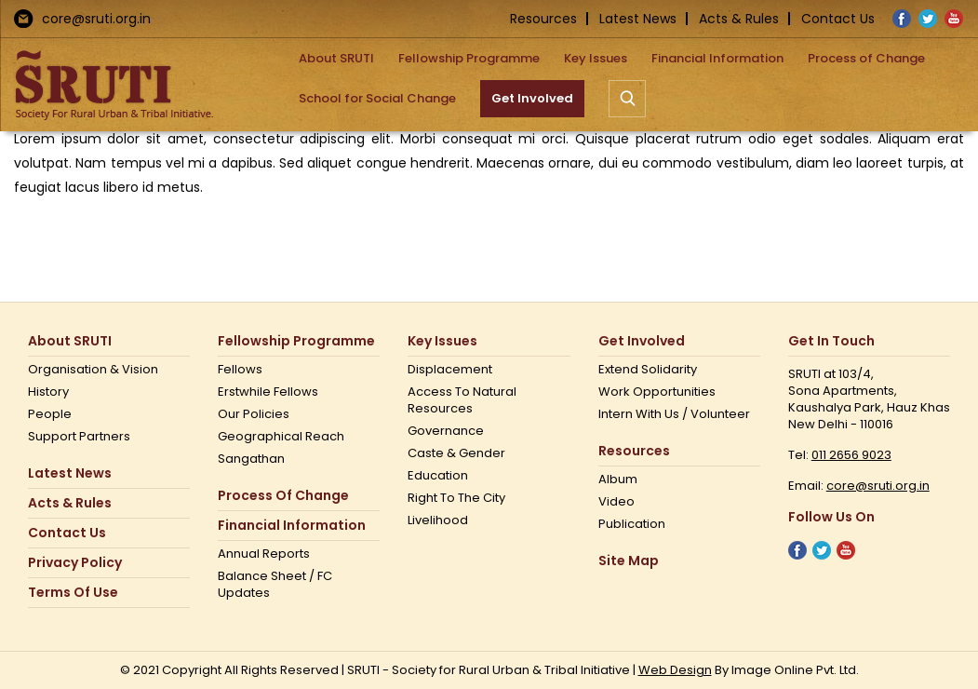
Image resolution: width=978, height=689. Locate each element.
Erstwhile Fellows (268, 392)
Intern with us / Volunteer (674, 414)
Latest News (638, 18)
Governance (446, 431)
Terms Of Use (73, 592)
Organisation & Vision (93, 369)
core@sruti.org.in (96, 18)
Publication (631, 524)
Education (438, 475)
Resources (543, 18)
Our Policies (253, 414)
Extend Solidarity (647, 369)
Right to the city (456, 498)
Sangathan (251, 459)
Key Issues (442, 341)
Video (616, 501)
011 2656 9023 (851, 455)
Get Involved (641, 341)
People (50, 414)
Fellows (240, 369)
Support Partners (79, 436)
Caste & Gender (456, 453)
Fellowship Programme (296, 341)
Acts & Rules (739, 18)
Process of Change (283, 496)
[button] (627, 98)
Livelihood (438, 520)
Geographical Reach (281, 436)
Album (617, 479)
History (48, 392)
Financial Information (292, 525)
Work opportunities (657, 392)
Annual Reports (264, 554)
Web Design (675, 670)
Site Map (628, 561)
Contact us (67, 533)
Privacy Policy (75, 563)
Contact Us (838, 18)
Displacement (450, 369)
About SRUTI (70, 341)
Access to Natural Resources (462, 400)
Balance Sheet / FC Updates (275, 584)
